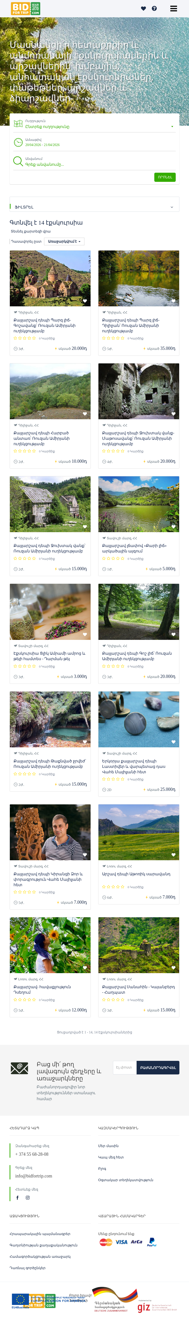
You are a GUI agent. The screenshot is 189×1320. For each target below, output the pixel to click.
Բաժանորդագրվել (158, 1068)
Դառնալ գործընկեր (28, 1268)
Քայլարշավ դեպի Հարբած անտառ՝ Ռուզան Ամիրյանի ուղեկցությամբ (42, 438)
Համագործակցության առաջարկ (40, 1256)
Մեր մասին (108, 1146)
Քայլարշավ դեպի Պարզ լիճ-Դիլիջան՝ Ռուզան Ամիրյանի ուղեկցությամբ (130, 325)
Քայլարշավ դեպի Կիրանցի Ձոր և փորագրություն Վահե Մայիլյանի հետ (48, 879)
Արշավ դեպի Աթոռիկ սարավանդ (136, 874)
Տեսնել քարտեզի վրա (31, 231)
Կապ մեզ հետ (111, 1157)
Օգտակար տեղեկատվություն (125, 1180)
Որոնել (165, 177)
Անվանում (35, 159)
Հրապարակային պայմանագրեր (40, 1234)
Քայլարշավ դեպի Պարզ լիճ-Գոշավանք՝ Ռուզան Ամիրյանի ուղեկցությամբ (45, 325)
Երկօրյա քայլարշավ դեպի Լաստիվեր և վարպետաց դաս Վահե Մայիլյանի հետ (133, 766)
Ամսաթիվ (35, 140)
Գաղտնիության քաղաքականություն (44, 1245)
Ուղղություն (37, 121)
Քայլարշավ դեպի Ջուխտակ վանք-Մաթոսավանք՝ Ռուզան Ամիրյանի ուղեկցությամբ (138, 438)
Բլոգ (102, 1169)
